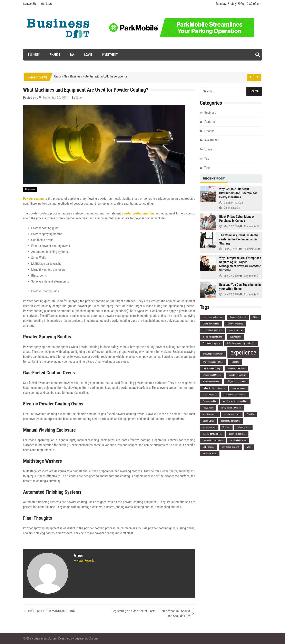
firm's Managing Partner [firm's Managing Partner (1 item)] (213, 362)
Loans (88, 54)
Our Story (46, 4)
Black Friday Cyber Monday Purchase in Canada (237, 219)
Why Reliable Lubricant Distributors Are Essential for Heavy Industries (238, 193)
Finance (54, 54)
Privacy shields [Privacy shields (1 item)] (209, 401)
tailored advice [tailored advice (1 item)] (243, 427)
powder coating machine (138, 213)
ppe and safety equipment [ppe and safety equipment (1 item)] (235, 394)
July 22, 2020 (231, 275)
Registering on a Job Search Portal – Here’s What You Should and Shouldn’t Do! (151, 613)
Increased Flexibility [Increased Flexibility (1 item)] (236, 368)
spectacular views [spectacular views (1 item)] (231, 414)
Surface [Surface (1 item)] (226, 427)
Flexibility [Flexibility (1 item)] (235, 362)
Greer (79, 98)
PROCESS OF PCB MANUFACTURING (51, 611)
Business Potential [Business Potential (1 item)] (238, 317)
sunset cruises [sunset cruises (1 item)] (209, 427)
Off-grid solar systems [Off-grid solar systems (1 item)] (236, 381)
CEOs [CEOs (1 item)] (255, 317)
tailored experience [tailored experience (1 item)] (237, 434)
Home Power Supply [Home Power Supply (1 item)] (211, 368)
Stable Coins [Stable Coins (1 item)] (208, 421)
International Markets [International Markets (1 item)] (212, 375)
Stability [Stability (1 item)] (250, 414)
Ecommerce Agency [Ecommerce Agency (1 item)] (211, 343)
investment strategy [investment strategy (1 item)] (237, 375)
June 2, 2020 (231, 249)
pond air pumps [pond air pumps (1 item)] (238, 388)
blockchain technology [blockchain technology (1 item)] (212, 317)
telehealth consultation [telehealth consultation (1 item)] (213, 440)
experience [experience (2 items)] (243, 352)
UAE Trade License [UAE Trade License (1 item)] (238, 440)
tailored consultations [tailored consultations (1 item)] (212, 434)
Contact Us (29, 4)
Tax (71, 54)
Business (33, 54)
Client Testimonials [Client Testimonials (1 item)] (211, 323)
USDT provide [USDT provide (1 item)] (208, 447)
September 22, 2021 (55, 98)
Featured (210, 121)
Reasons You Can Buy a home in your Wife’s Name (240, 287)
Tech (207, 167)
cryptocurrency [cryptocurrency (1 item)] (235, 330)
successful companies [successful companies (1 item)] (230, 421)
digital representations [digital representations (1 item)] (212, 336)
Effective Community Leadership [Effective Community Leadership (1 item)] (241, 343)
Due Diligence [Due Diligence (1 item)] (235, 336)
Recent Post (214, 178)
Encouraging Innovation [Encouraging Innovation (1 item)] (213, 353)
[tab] (214, 178)
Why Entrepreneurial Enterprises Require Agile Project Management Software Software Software (240, 264)
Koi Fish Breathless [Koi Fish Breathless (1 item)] (211, 381)
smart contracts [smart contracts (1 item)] (210, 414)
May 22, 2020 (231, 226)
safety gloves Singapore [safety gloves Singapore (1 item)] (231, 407)
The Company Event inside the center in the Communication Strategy (238, 239)
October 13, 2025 (233, 202)
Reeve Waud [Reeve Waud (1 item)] (208, 407)
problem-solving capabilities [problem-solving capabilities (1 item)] (235, 401)
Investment (109, 54)
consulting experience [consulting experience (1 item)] (212, 330)
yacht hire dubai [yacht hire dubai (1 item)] (210, 453)
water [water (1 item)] (249, 447)
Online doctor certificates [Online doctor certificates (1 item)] (214, 388)
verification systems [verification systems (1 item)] (230, 447)
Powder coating (33, 199)
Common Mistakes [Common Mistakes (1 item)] (235, 323)
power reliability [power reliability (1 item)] (210, 394)
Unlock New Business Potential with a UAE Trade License (90, 76)
